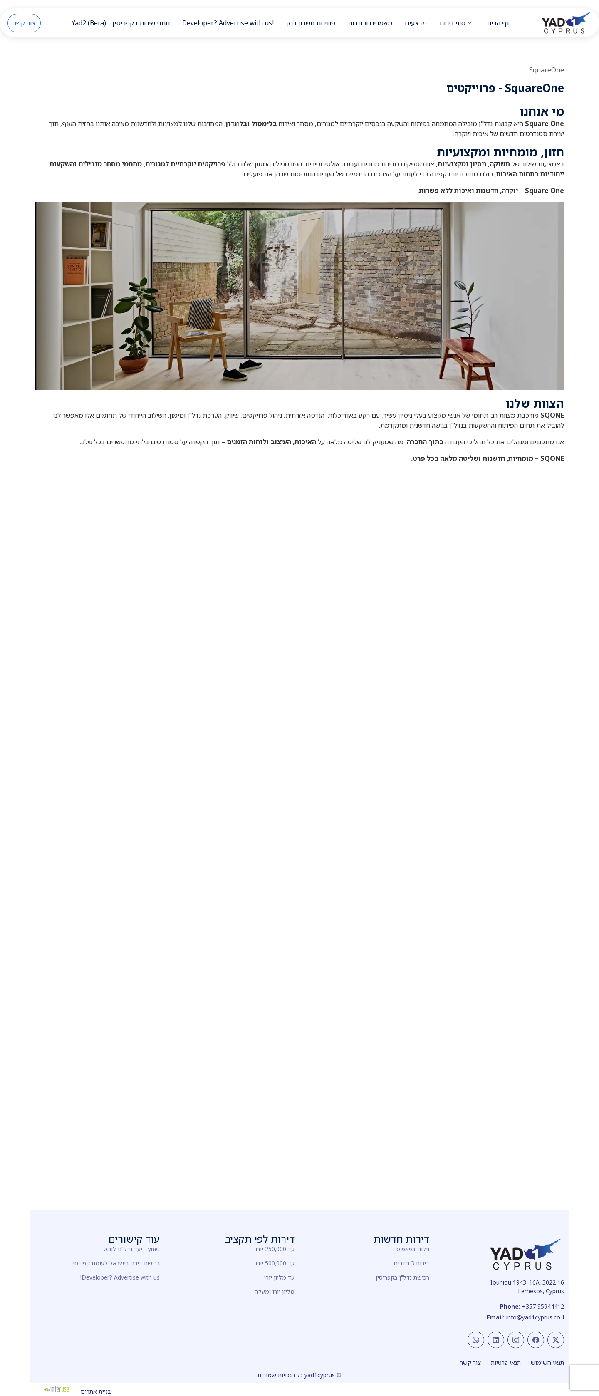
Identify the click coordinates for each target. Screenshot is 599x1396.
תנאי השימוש (547, 1362)
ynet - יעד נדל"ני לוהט (132, 1249)
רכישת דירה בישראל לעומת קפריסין (115, 1263)
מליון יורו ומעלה (275, 1292)
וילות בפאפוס (412, 1249)
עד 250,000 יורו (275, 1249)
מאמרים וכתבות (370, 22)
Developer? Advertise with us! (228, 22)
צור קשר (24, 22)
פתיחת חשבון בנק (310, 22)
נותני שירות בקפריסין (141, 22)
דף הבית (498, 22)
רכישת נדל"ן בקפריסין (402, 1277)
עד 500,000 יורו (275, 1263)
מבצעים (416, 22)
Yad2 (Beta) (89, 22)
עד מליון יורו (279, 1277)
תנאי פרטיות (506, 1362)
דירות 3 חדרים (411, 1263)
